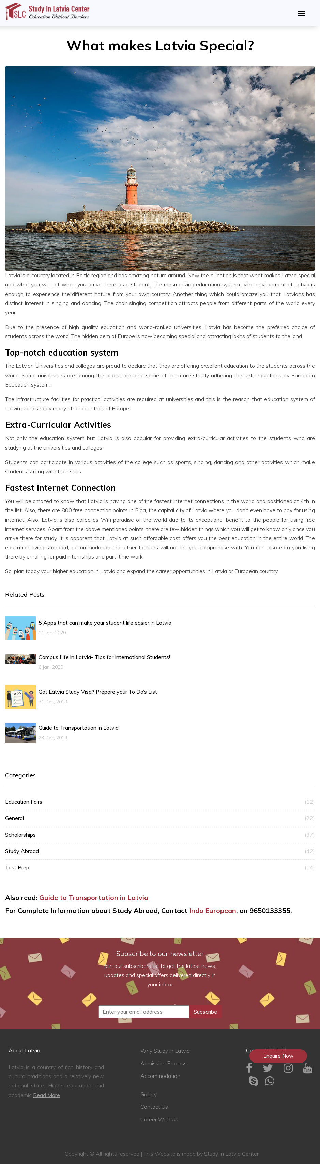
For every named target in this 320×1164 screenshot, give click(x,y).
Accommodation (160, 1075)
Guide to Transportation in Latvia (93, 897)
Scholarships (160, 834)
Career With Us (159, 1119)
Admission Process (163, 1063)
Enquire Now (278, 1056)
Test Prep (160, 867)
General (160, 818)
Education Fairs (160, 801)
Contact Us (154, 1106)
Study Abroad (160, 851)
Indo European (212, 910)
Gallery (148, 1094)
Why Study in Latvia (165, 1050)
